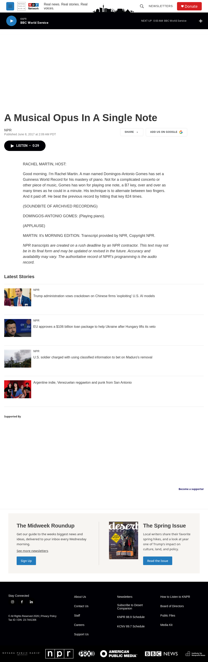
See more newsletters (32, 551)
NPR (36, 289)
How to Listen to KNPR (175, 596)
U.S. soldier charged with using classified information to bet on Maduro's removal (92, 357)
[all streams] (202, 21)
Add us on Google (166, 132)
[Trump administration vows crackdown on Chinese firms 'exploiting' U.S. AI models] (17, 297)
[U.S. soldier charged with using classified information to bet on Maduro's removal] (17, 359)
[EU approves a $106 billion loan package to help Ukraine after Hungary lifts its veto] (17, 328)
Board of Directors (172, 606)
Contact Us (81, 606)
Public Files (167, 615)
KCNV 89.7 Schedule (131, 626)
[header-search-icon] (142, 6)
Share (132, 132)
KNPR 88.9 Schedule (131, 617)
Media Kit (166, 625)
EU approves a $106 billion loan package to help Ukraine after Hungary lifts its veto (94, 326)
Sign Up (26, 561)
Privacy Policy (49, 616)
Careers (79, 625)
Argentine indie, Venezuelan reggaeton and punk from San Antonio (82, 382)
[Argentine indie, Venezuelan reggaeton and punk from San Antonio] (17, 389)
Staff (77, 615)
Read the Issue (157, 561)
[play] (11, 21)
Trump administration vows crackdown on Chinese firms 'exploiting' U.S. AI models (94, 296)
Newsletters (161, 6)
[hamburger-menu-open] (10, 6)
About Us (80, 596)
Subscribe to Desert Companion (130, 607)
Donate (191, 6)
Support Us (81, 634)
